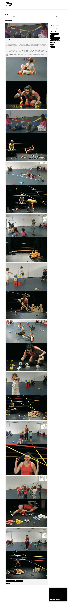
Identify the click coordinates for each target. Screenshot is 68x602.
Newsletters (52, 46)
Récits (52, 44)
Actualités (39, 5)
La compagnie (45, 5)
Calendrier (57, 5)
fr (61, 3)
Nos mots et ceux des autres (55, 38)
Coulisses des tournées (54, 25)
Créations (34, 5)
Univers (51, 5)
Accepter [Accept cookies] (52, 599)
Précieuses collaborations (55, 40)
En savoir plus (58, 599)
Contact (62, 5)
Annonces (52, 42)
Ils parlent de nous (53, 27)
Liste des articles (8, 20)
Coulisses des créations (54, 33)
